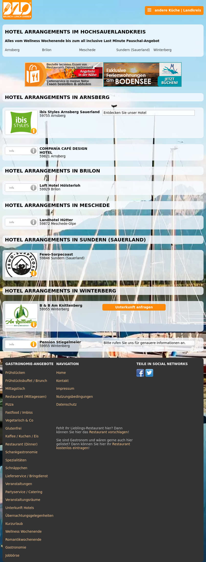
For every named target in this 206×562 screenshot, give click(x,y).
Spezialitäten (15, 460)
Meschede (87, 50)
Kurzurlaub (14, 524)
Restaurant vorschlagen (108, 432)
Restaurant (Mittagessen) (25, 397)
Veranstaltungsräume (22, 500)
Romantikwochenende (23, 539)
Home (61, 373)
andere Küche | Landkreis (174, 10)
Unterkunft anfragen (134, 307)
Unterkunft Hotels (19, 508)
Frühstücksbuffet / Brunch (26, 381)
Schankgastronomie (21, 452)
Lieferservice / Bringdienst (26, 476)
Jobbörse (12, 555)
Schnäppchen (16, 468)
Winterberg (162, 50)
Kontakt (62, 381)
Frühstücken (15, 373)
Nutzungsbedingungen (74, 397)
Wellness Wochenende (23, 531)
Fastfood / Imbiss (19, 412)
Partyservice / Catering (23, 492)
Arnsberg (12, 50)
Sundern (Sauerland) (133, 50)
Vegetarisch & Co (19, 420)
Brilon (46, 50)
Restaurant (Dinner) (21, 444)
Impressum (65, 388)
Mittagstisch (15, 388)
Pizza (9, 404)
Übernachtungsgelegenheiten (29, 516)
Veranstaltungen (18, 484)
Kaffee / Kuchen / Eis (22, 436)
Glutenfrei (13, 428)
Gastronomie (15, 547)
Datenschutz (66, 404)
